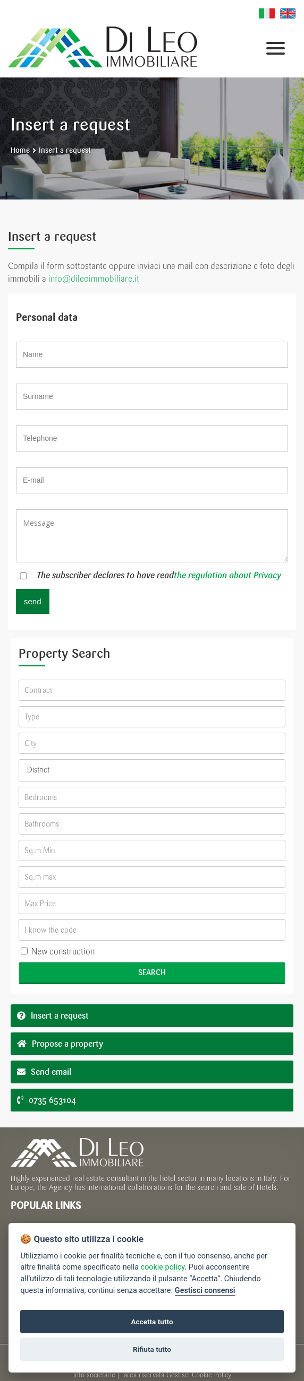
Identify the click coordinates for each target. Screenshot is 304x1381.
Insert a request (65, 150)
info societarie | (97, 1375)
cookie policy (163, 1267)
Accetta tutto (152, 1321)
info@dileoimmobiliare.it (93, 279)
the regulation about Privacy (227, 575)
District (38, 770)
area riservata (144, 1375)
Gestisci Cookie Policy (198, 1375)
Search (152, 972)
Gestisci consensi (205, 1290)
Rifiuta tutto (152, 1349)
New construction (58, 951)
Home (20, 150)
